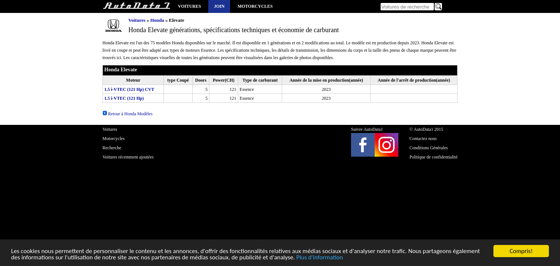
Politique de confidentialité (433, 157)
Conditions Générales (428, 147)
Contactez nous (423, 138)
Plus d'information (319, 258)
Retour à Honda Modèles (127, 113)
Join (219, 6)
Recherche (111, 147)
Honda (157, 20)
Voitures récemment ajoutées (128, 157)
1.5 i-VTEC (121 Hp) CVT (129, 89)
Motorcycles (255, 6)
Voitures (189, 6)
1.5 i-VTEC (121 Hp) (124, 98)
